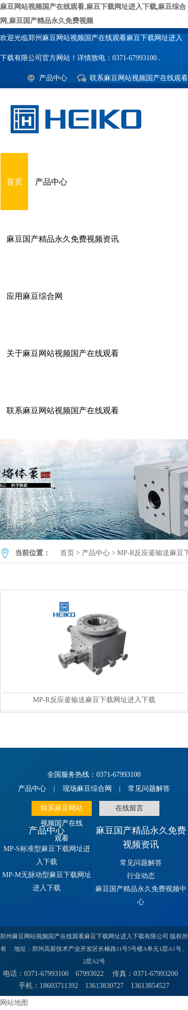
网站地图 (14, 1002)
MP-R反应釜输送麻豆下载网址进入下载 (94, 489)
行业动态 (141, 876)
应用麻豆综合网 (35, 296)
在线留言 (129, 808)
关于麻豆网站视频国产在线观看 (63, 353)
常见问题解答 (149, 788)
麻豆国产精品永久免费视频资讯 (63, 239)
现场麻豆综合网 (87, 788)
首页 (15, 182)
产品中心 (53, 78)
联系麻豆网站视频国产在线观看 (139, 78)
